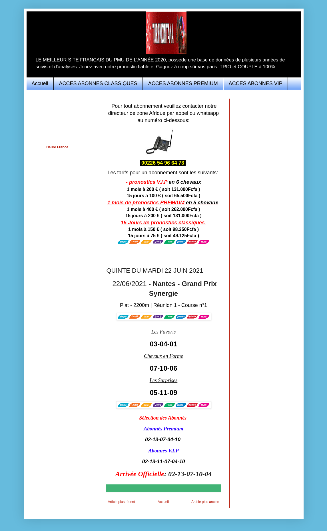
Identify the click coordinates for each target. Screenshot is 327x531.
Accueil (40, 83)
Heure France (57, 147)
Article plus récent (121, 502)
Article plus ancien (205, 502)
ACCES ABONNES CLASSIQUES (98, 83)
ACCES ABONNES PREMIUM (183, 83)
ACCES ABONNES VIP (255, 83)
